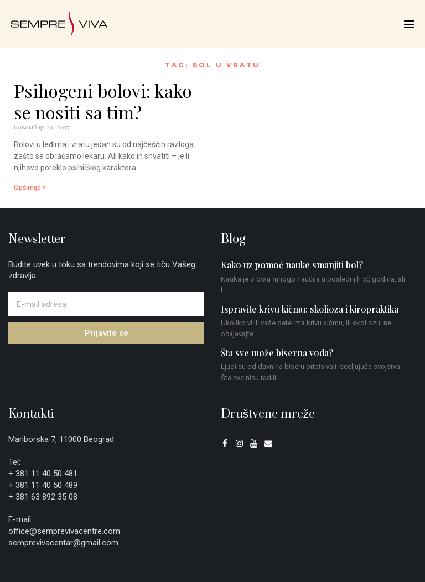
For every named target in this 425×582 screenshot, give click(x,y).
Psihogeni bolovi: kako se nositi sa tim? (103, 101)
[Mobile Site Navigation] (409, 24)
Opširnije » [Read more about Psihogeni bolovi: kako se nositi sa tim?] (30, 187)
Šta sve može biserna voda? (277, 352)
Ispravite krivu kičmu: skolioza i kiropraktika (309, 309)
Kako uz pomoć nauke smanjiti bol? (292, 265)
